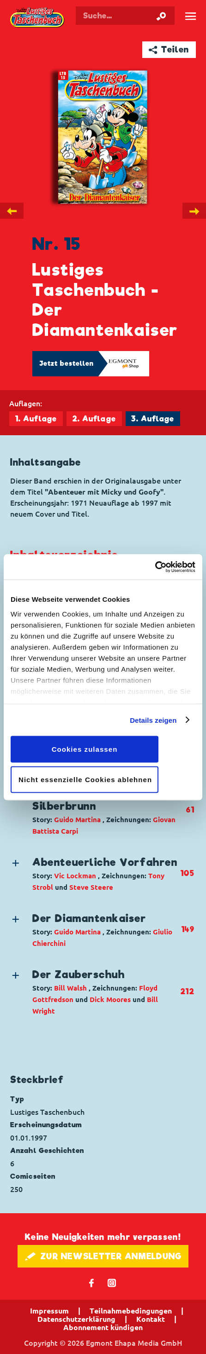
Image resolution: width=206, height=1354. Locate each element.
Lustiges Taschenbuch (37, 18)
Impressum (49, 1311)
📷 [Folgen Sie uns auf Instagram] (112, 1282)
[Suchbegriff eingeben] (125, 15)
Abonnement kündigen (103, 1327)
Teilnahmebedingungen (131, 1311)
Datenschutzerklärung (76, 1319)
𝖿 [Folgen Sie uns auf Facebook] (91, 1282)
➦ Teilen (169, 49)
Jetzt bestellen (66, 363)
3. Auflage (152, 419)
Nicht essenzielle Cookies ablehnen (85, 779)
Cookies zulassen (85, 749)
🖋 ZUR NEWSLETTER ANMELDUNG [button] (103, 1256)
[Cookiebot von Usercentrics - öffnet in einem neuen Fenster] (155, 567)
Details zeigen (153, 720)
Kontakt (150, 1319)
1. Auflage (36, 419)
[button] (95, 810)
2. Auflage (94, 419)
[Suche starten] (161, 15)
